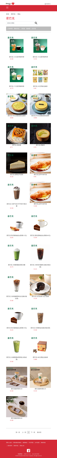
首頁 (7, 14)
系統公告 (22, 445)
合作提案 (37, 442)
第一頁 (18, 432)
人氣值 (23, 28)
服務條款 (25, 442)
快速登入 (47, 3)
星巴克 (13, 14)
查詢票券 (10, 445)
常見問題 (31, 442)
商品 (19, 14)
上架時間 (10, 28)
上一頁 (24, 432)
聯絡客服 (43, 442)
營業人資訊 (9, 442)
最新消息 (16, 445)
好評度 (34, 28)
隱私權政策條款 (17, 442)
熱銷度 (28, 28)
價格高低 (16, 28)
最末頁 (39, 432)
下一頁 (33, 432)
